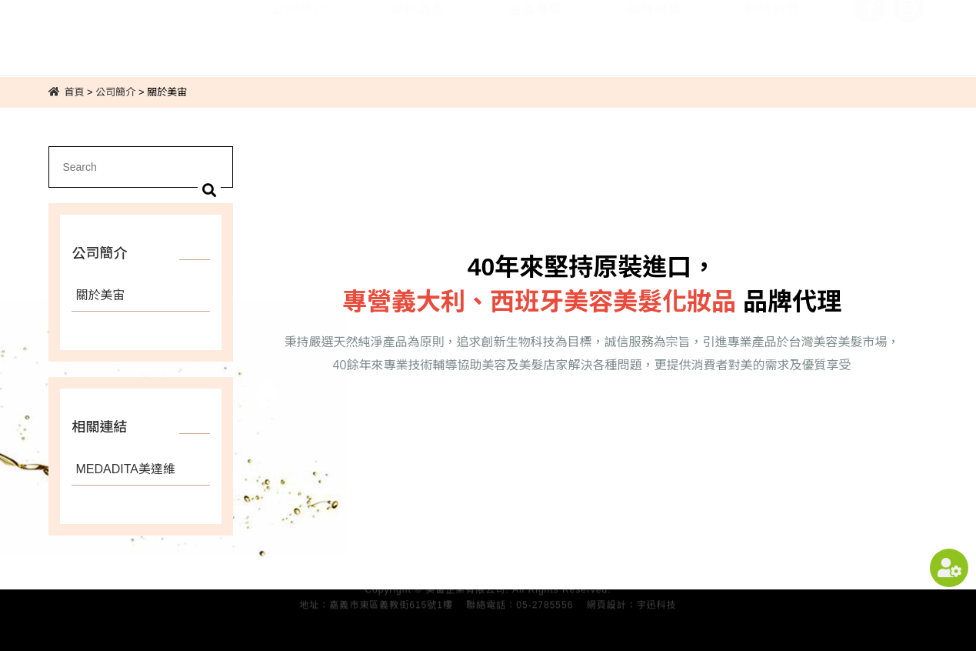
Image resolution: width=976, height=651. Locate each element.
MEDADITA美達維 (125, 469)
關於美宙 (100, 295)
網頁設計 (607, 601)
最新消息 (417, 28)
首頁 (74, 92)
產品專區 (536, 28)
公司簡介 (299, 28)
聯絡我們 (773, 28)
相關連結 (654, 28)
